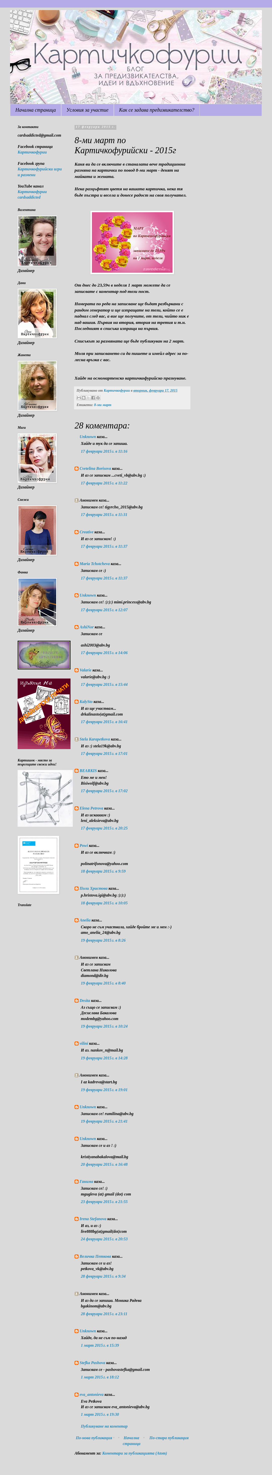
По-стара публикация (169, 1438)
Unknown (88, 437)
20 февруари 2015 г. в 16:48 (104, 1164)
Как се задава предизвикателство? (156, 110)
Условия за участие (87, 110)
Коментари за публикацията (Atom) (134, 1453)
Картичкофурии (32, 152)
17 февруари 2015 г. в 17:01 (104, 753)
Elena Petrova (91, 808)
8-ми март (102, 405)
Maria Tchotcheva (95, 564)
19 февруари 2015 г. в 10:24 (104, 1026)
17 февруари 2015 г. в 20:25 (104, 828)
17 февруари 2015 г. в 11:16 (104, 451)
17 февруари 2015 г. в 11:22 (104, 483)
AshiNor (87, 627)
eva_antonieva (92, 1394)
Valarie (85, 670)
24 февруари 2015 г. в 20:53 (104, 1239)
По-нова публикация (94, 1438)
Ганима (86, 1181)
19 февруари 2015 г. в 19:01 (104, 1090)
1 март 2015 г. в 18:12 (100, 1377)
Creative (86, 532)
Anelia (85, 920)
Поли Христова (94, 888)
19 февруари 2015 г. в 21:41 (104, 1121)
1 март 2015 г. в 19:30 (100, 1414)
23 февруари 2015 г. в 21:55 (104, 1202)
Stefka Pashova (92, 1363)
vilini (84, 1043)
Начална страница (35, 110)
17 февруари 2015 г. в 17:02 (104, 791)
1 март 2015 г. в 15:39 (100, 1345)
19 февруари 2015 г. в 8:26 (103, 940)
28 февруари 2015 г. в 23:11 (104, 1314)
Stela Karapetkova (95, 739)
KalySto (86, 701)
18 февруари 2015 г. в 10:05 (104, 903)
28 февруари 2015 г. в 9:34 (103, 1276)
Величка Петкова (95, 1256)
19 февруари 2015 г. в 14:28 (104, 1058)
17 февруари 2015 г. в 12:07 (104, 610)
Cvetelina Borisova (95, 468)
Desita (85, 1000)
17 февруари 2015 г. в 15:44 (104, 684)
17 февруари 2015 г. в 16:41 (104, 722)
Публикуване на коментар (104, 1426)
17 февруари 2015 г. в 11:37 (104, 546)
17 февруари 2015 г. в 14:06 (104, 653)
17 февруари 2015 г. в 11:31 (104, 514)
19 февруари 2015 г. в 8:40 (103, 983)
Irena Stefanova (93, 1219)
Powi (84, 845)
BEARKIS (88, 771)
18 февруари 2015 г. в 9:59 (103, 871)
